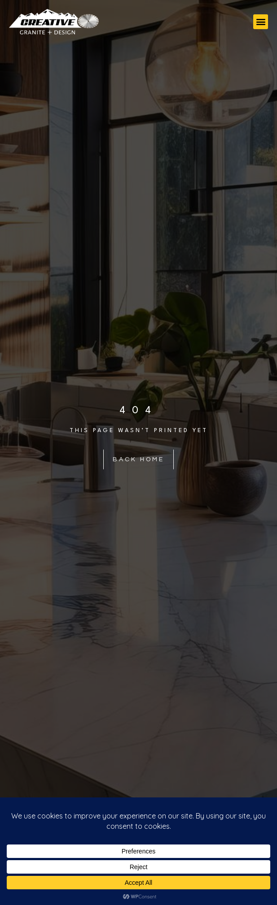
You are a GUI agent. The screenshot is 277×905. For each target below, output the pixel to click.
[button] (260, 21)
